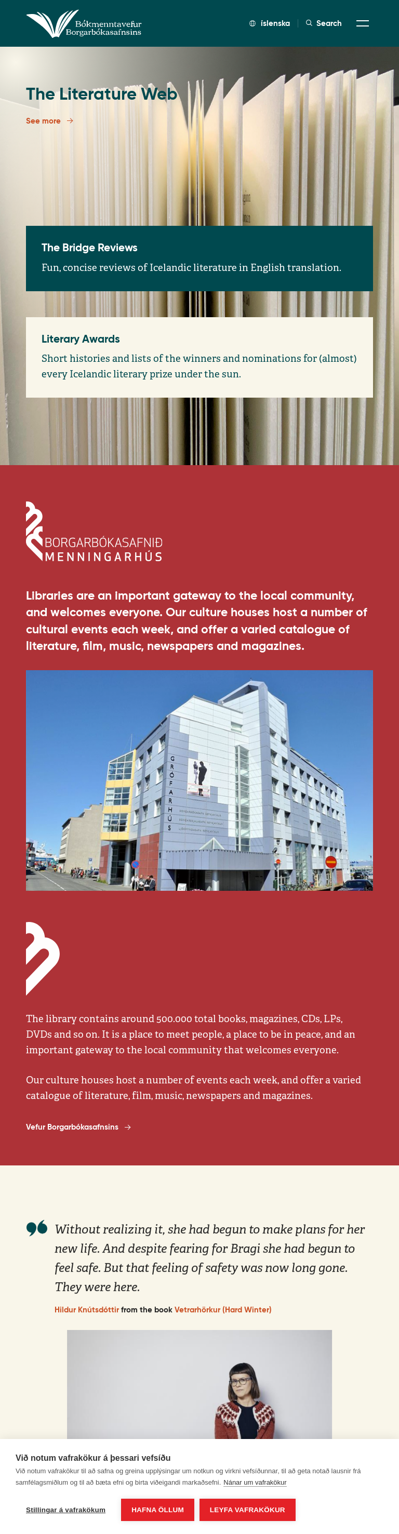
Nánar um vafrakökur (254, 1482)
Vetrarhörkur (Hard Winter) (223, 1318)
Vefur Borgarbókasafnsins (78, 1127)
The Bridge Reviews (90, 247)
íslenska (269, 23)
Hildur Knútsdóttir (87, 1318)
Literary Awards (81, 339)
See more (49, 120)
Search (324, 23)
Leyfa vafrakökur (247, 1510)
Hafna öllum (157, 1510)
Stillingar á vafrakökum (65, 1510)
